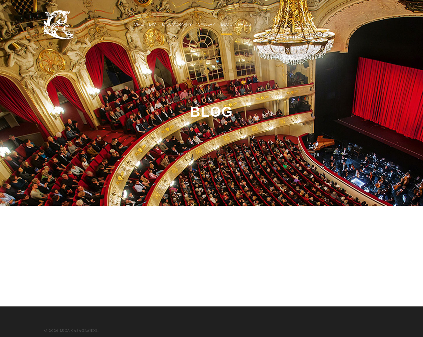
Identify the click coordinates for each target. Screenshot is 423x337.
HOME (137, 24)
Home (199, 134)
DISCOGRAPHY (177, 24)
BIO (152, 24)
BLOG (226, 24)
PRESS (244, 24)
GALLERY (206, 24)
